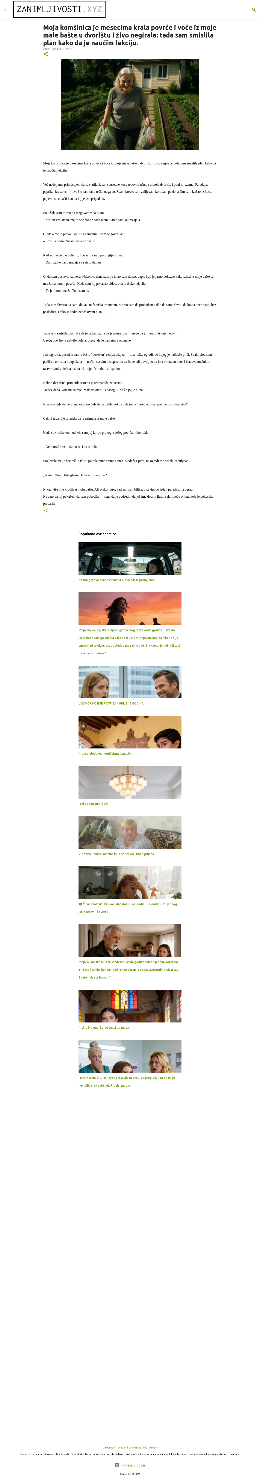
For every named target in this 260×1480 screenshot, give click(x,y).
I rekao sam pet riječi (93, 803)
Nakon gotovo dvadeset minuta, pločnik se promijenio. (117, 580)
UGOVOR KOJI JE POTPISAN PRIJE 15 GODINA (111, 703)
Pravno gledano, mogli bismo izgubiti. (105, 753)
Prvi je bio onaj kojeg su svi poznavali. (105, 1027)
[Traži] (254, 10)
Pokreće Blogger (130, 1465)
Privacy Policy (150, 1447)
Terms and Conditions (129, 1447)
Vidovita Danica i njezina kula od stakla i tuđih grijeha (116, 854)
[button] (45, 54)
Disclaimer (109, 1447)
